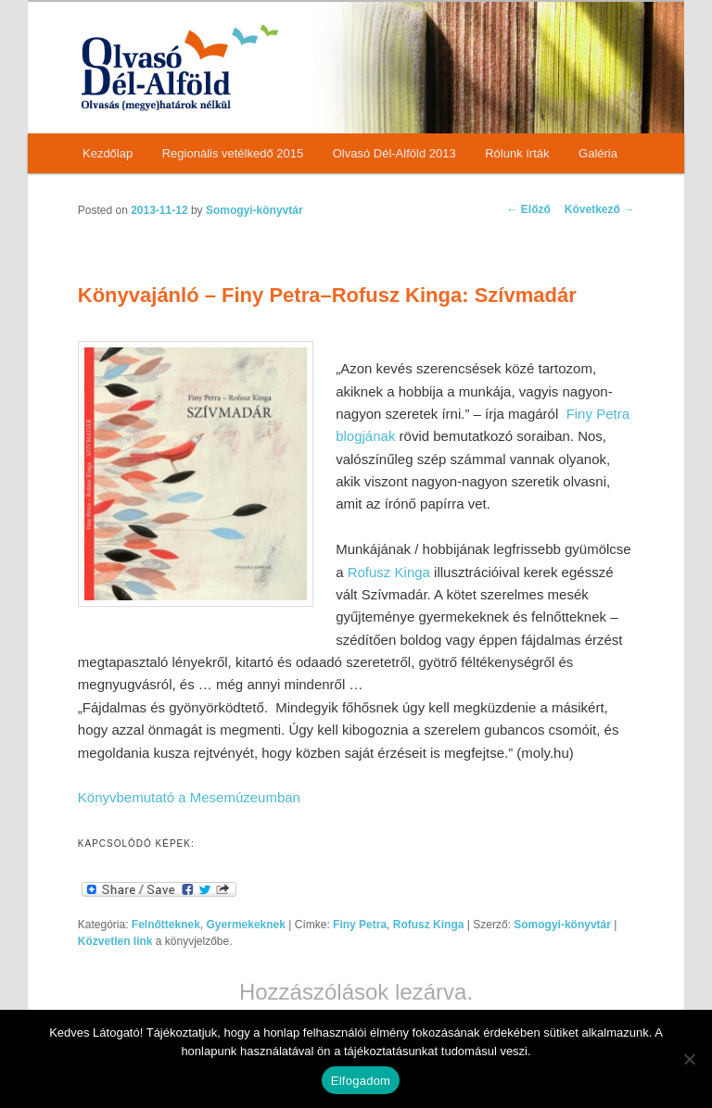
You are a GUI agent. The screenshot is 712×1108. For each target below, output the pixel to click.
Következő (599, 209)
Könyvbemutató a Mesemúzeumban (189, 797)
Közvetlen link (117, 941)
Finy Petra (360, 924)
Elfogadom (360, 1081)
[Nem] (689, 1059)
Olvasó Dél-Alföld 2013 (394, 153)
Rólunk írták (517, 153)
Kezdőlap (108, 153)
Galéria (597, 153)
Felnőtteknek (166, 924)
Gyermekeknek (246, 924)
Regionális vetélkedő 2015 (233, 153)
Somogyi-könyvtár (254, 210)
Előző (529, 209)
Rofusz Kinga (389, 572)
